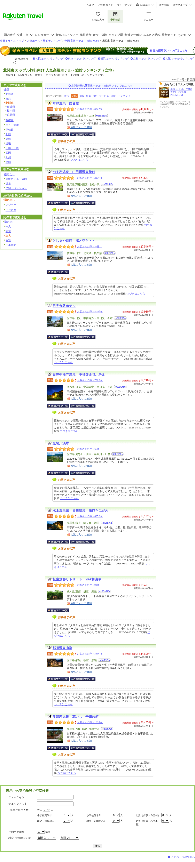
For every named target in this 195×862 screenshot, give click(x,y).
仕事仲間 (11, 245)
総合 (66, 96)
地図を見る (101, 115)
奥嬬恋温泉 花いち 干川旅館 (76, 716)
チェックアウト (17, 803)
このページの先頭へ (183, 857)
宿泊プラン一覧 (60, 134)
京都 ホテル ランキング (147, 58)
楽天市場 (164, 4)
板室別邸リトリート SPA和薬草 (77, 579)
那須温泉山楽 (62, 648)
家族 (8, 231)
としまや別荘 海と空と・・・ (76, 240)
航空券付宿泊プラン (82, 134)
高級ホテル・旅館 (16, 178)
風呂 (95, 96)
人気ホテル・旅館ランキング (44, 40)
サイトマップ (124, 4)
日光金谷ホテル (64, 306)
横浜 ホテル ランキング (114, 58)
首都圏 (10, 120)
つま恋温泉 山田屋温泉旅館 (74, 172)
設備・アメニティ (120, 96)
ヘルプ (90, 4)
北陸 (8, 134)
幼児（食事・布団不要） (147, 823)
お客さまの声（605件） (90, 516)
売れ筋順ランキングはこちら (170, 50)
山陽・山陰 (12, 148)
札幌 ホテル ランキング (49, 58)
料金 (20, 837)
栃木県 (11, 110)
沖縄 (8, 162)
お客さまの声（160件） (90, 722)
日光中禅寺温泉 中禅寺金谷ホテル (79, 374)
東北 (8, 98)
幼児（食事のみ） (47, 821)
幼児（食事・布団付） (148, 815)
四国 (8, 152)
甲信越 (10, 129)
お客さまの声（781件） (90, 380)
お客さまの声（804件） (90, 311)
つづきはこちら (79, 159)
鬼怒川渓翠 (61, 443)
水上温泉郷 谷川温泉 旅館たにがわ (80, 510)
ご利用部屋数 (16, 831)
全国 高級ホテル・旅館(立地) (81, 40)
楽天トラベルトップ (12, 40)
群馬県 (11, 114)
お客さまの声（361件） (90, 653)
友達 (8, 240)
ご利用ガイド (105, 4)
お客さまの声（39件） (89, 246)
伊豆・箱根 (12, 125)
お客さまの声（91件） (89, 584)
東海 (8, 138)
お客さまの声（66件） (89, 449)
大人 (39, 809)
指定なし (9, 174)
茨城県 (11, 106)
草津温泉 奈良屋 (66, 103)
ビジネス (11, 210)
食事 (88, 96)
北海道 (10, 94)
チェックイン (16, 797)
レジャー (11, 204)
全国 (6, 89)
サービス (104, 96)
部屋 (81, 96)
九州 (8, 157)
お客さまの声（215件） (90, 177)
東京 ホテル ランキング (82, 58)
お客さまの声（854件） (90, 109)
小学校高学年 (44, 815)
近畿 (8, 143)
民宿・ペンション (16, 188)
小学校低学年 (93, 815)
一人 (8, 226)
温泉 (8, 183)
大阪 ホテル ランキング (179, 58)
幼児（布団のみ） (96, 821)
